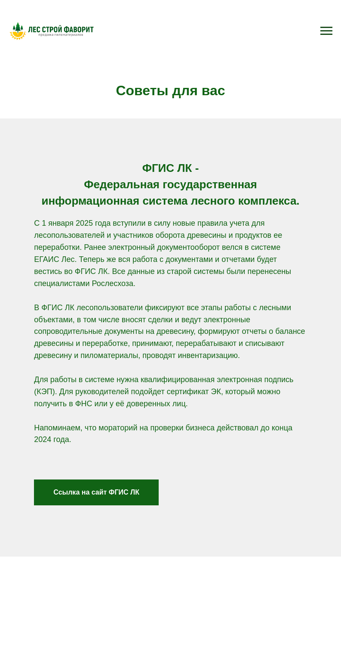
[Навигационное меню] (326, 31)
